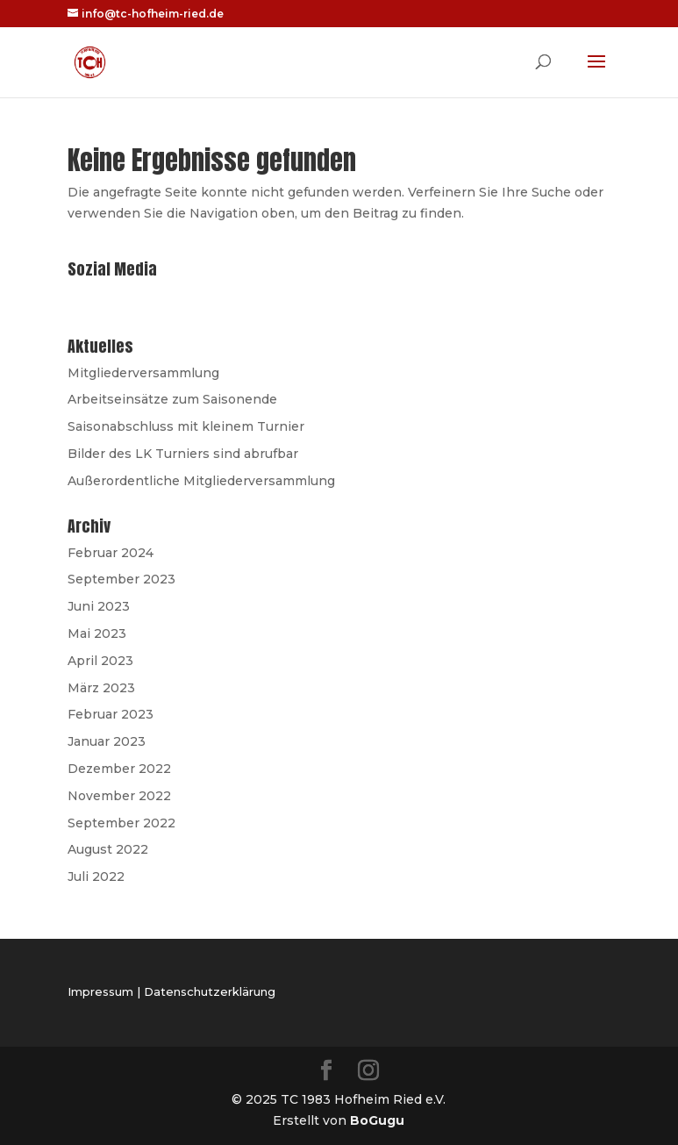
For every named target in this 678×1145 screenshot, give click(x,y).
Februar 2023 (110, 714)
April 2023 (100, 661)
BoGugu (377, 1120)
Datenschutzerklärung (209, 991)
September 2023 (121, 579)
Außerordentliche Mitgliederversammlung (201, 481)
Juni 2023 (99, 606)
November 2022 (119, 796)
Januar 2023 (107, 741)
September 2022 (121, 823)
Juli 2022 (96, 876)
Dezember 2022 (119, 768)
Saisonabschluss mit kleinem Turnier (186, 426)
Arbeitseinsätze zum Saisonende (172, 399)
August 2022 (108, 849)
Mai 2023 (97, 633)
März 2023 (101, 688)
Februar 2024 (110, 553)
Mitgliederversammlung (143, 373)
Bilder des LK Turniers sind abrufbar (183, 454)
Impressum (100, 991)
